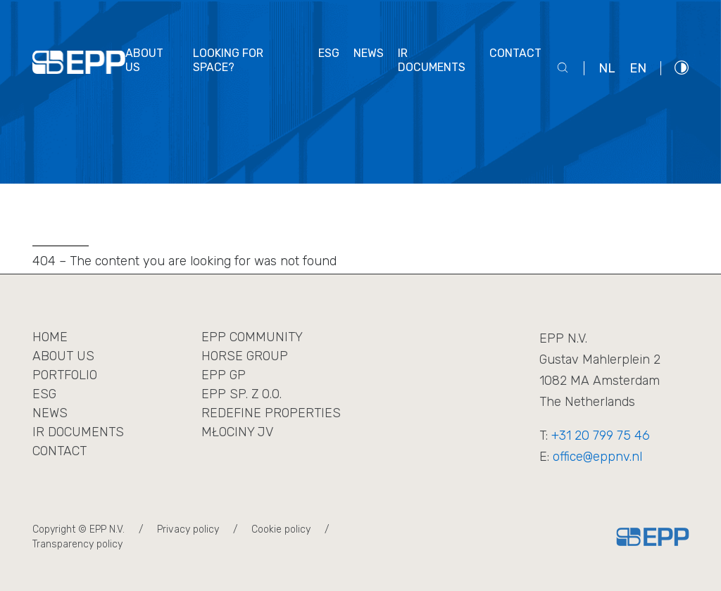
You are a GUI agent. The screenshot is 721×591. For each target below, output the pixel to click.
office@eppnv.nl (597, 456)
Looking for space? (228, 60)
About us (144, 60)
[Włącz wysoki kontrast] (682, 67)
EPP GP (223, 375)
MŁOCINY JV (237, 432)
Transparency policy (77, 544)
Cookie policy (281, 529)
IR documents (431, 60)
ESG (328, 53)
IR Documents (78, 432)
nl (606, 68)
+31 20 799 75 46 (600, 435)
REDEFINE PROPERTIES (271, 413)
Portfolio (64, 375)
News (368, 53)
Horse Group (244, 356)
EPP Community (252, 337)
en (637, 68)
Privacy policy (188, 529)
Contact (515, 53)
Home (50, 337)
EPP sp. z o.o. (241, 394)
